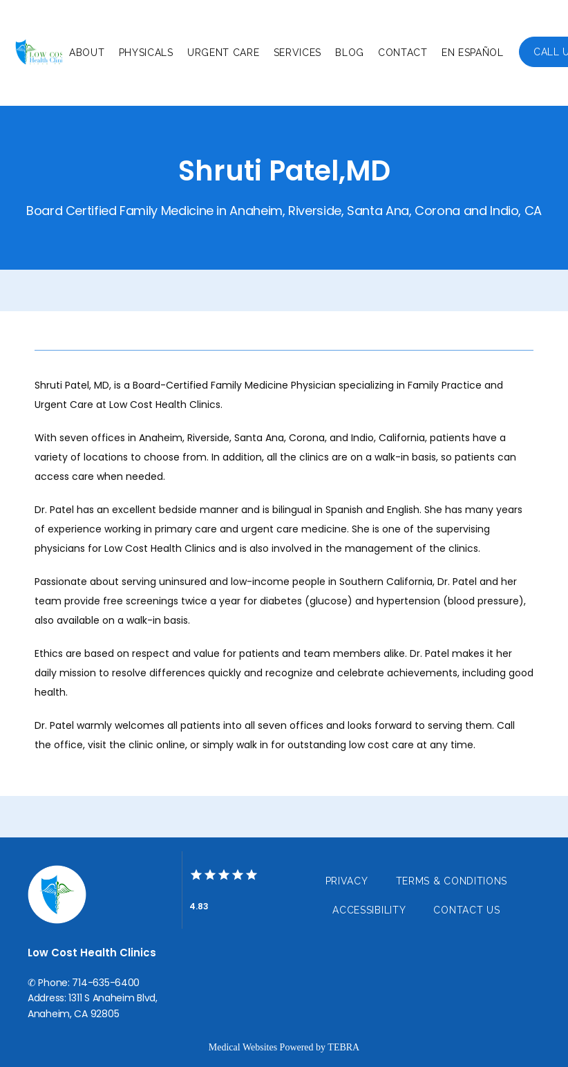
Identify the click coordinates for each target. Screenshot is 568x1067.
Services (298, 52)
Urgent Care (223, 52)
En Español (473, 52)
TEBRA (343, 1047)
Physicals (146, 52)
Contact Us (466, 910)
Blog (349, 52)
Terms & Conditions (452, 881)
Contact (403, 52)
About (87, 52)
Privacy (346, 881)
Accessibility (369, 910)
